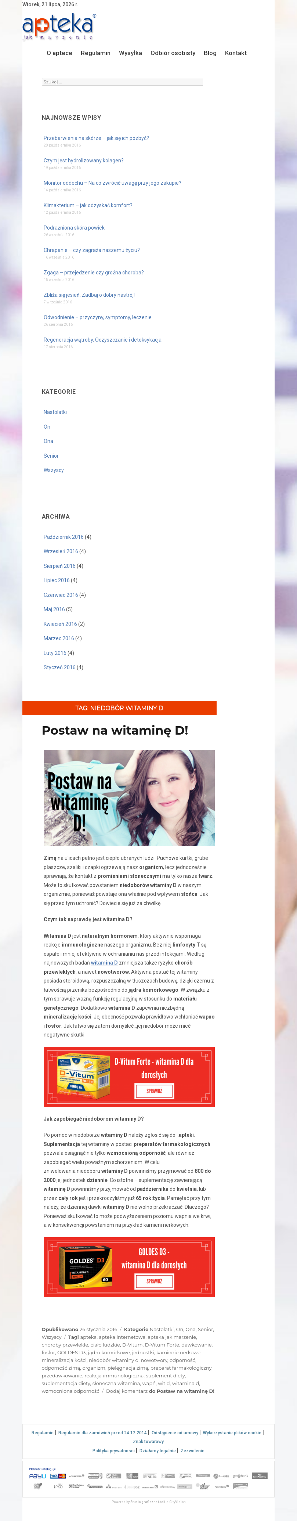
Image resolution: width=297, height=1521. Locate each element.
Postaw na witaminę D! (115, 730)
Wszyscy (54, 470)
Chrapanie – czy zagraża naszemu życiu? (92, 250)
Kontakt (236, 53)
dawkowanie (196, 1345)
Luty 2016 (55, 653)
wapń (149, 1383)
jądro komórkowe (109, 1352)
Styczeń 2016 (60, 667)
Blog (210, 53)
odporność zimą (61, 1368)
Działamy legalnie (158, 1450)
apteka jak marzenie (172, 1337)
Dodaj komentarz (160, 1391)
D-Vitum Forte (162, 1345)
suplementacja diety (66, 1383)
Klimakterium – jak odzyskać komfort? (88, 205)
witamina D (104, 963)
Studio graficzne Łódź (148, 1502)
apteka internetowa (122, 1337)
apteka (88, 1337)
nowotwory (154, 1360)
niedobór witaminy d (113, 1360)
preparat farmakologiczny (181, 1368)
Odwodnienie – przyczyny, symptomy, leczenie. (98, 317)
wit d (164, 1383)
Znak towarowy (148, 1441)
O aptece (59, 53)
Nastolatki (55, 412)
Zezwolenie (192, 1450)
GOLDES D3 (71, 1352)
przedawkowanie (62, 1375)
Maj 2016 (54, 609)
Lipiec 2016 (57, 580)
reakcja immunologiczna (114, 1375)
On (47, 427)
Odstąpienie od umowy (175, 1432)
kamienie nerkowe (178, 1352)
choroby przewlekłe (65, 1345)
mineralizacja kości (64, 1360)
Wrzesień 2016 (61, 551)
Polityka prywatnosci (114, 1450)
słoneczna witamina (116, 1383)
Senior (51, 456)
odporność (182, 1360)
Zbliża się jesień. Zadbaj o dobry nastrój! (89, 295)
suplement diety (165, 1375)
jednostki (143, 1352)
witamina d (185, 1383)
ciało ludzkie (105, 1345)
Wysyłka (130, 53)
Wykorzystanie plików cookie (232, 1432)
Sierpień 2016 (60, 566)
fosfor (48, 1352)
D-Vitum (132, 1345)
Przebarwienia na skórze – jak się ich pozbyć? (96, 138)
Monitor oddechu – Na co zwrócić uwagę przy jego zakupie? (112, 183)
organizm (93, 1368)
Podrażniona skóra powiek (74, 228)
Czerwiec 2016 (61, 595)
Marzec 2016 (59, 638)
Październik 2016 (64, 537)
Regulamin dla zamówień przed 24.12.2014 (102, 1432)
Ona (48, 441)
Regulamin (96, 53)
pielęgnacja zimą (128, 1368)
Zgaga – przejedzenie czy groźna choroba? (94, 272)
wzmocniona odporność (70, 1391)
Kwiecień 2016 (60, 624)
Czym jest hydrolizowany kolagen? (84, 160)
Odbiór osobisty (173, 53)
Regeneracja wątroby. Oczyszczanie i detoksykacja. (103, 340)
